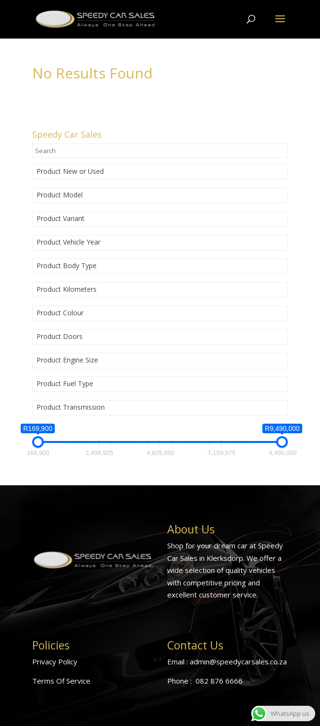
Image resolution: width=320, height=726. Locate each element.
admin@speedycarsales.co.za (238, 661)
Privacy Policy (54, 661)
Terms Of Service (61, 681)
